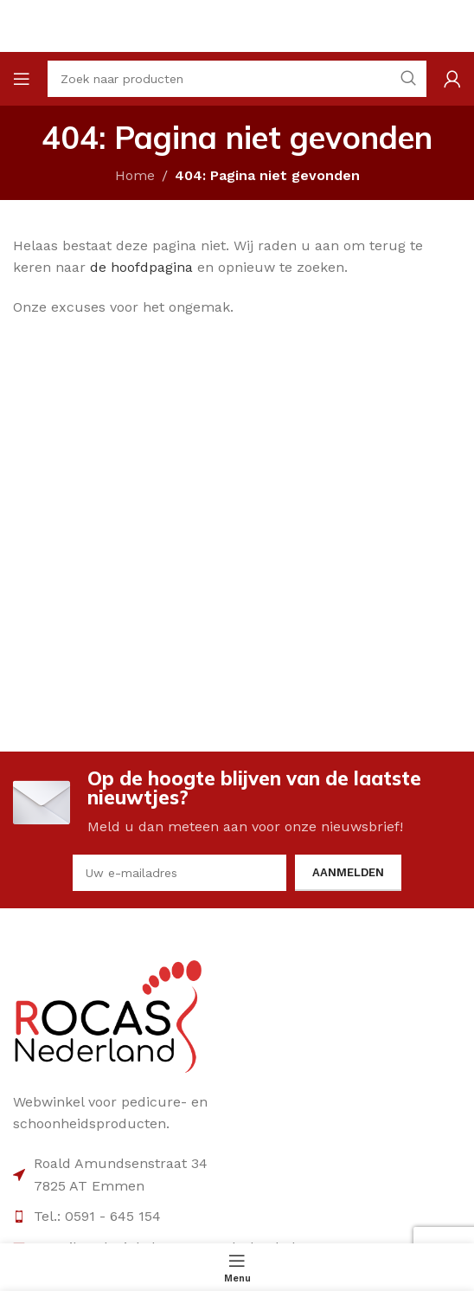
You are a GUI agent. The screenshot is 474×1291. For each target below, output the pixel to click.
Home (135, 175)
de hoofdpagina (141, 267)
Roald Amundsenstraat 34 (121, 1163)
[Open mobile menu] (21, 78)
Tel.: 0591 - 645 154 (97, 1216)
